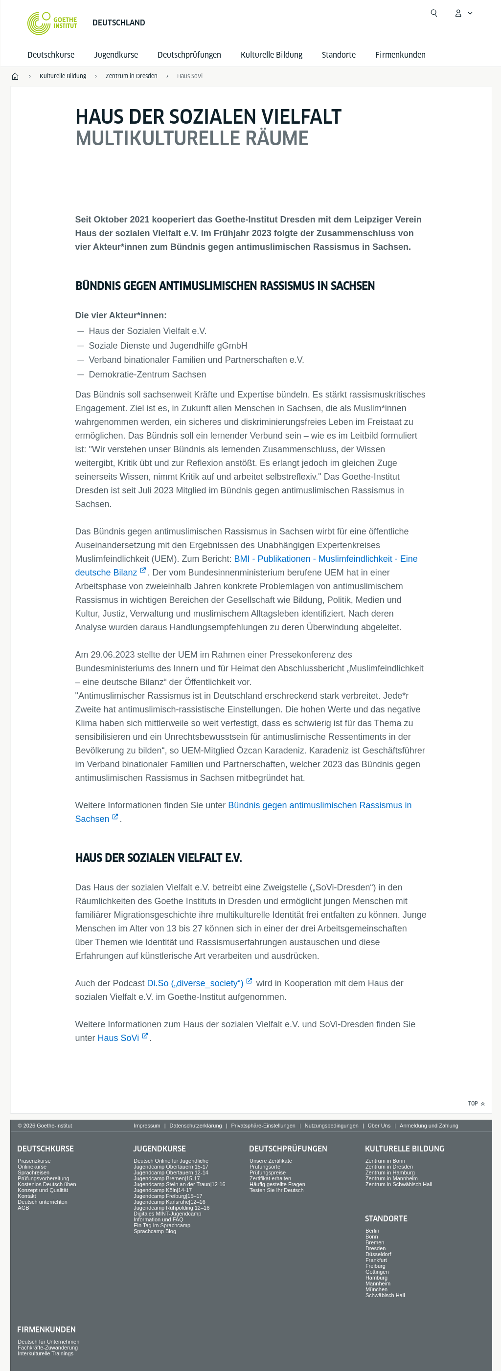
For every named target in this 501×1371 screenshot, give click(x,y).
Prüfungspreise (268, 1172)
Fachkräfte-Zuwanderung (48, 1347)
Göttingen (377, 1272)
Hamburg (376, 1278)
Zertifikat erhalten (270, 1178)
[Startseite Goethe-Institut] (52, 23)
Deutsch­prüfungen (189, 55)
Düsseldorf (378, 1254)
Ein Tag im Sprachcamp (162, 1225)
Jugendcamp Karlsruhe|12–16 (169, 1202)
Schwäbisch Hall (385, 1295)
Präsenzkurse (34, 1161)
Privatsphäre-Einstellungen (263, 1125)
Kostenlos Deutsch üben (47, 1184)
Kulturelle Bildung (271, 55)
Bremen (375, 1242)
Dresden (375, 1248)
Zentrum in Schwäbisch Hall (398, 1184)
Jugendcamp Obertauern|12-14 (171, 1172)
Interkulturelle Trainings (45, 1353)
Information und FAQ (158, 1219)
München (376, 1289)
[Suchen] (434, 13)
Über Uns (379, 1125)
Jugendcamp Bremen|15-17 (167, 1178)
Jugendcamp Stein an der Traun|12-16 (180, 1184)
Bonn (371, 1236)
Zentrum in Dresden (389, 1167)
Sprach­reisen (33, 1172)
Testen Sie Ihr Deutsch (277, 1190)
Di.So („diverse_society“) (195, 983)
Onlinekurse (32, 1167)
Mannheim (377, 1283)
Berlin (372, 1231)
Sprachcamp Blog (155, 1231)
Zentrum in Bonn (385, 1161)
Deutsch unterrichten (43, 1202)
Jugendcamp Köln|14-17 (163, 1190)
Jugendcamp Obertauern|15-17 (171, 1167)
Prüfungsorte (265, 1167)
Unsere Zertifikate (271, 1161)
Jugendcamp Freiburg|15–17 (168, 1196)
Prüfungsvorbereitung (43, 1178)
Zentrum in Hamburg (390, 1172)
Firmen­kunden (400, 55)
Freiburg (375, 1266)
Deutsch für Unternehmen (48, 1342)
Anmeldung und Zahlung (429, 1125)
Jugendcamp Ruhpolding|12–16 (171, 1208)
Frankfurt (376, 1260)
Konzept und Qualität (43, 1190)
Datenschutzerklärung (196, 1125)
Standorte (339, 55)
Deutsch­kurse (50, 55)
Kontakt (27, 1196)
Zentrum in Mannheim (391, 1178)
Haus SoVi (118, 1038)
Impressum (147, 1125)
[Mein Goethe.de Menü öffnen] (463, 13)
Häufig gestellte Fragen (277, 1184)
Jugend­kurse (116, 55)
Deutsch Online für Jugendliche (171, 1161)
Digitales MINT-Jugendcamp (167, 1213)
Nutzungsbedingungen (332, 1125)
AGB (23, 1208)
